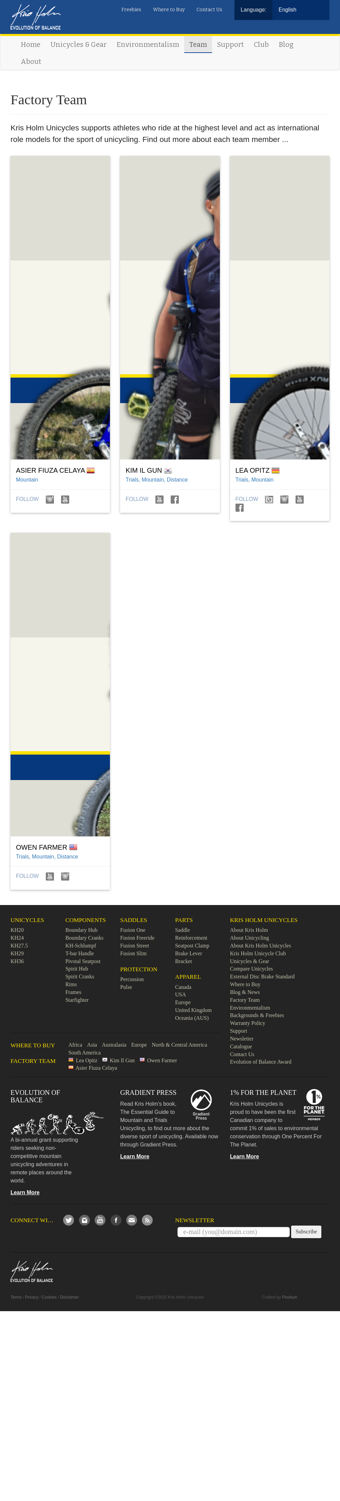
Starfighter (77, 1000)
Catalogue (241, 1046)
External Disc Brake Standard (262, 976)
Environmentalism (148, 44)
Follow (28, 499)
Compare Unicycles (251, 969)
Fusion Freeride (137, 938)
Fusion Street (134, 945)
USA (180, 994)
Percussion (132, 979)
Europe (183, 1002)
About (31, 61)
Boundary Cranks (84, 938)
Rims (71, 984)
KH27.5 (19, 945)
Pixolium (289, 1297)
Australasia (114, 1045)
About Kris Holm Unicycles (260, 945)
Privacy (31, 1297)
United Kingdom (193, 1010)
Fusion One (132, 930)
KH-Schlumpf (80, 945)
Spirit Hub (76, 969)
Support (230, 44)
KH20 (17, 930)
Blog (286, 44)
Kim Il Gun (122, 1060)
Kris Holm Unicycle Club (258, 953)
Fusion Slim (133, 953)
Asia (92, 1045)
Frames (73, 992)
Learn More (25, 1192)
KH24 (17, 938)
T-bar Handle (79, 953)
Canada (183, 987)
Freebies (131, 10)
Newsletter (241, 1039)
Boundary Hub (81, 930)
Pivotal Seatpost (83, 961)
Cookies (49, 1297)
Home (30, 44)
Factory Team (245, 1000)
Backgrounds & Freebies (257, 1015)
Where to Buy (169, 10)
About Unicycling (249, 938)
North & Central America (179, 1045)
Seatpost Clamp (192, 945)
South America (84, 1052)
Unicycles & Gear (79, 44)
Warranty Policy (247, 1023)
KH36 (17, 961)
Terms (16, 1297)
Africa (75, 1045)
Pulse (126, 987)
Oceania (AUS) (192, 1018)
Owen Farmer (162, 1060)
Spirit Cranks (79, 976)
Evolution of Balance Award (260, 1062)
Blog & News (245, 992)
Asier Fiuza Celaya (96, 1068)
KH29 (17, 953)
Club (261, 44)
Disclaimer (69, 1297)
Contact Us (209, 10)
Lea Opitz (86, 1060)
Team (198, 44)
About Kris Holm (249, 930)
